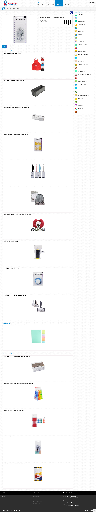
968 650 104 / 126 (68, 500)
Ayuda (3, 499)
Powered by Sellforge (89, 510)
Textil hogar (15, 8)
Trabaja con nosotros (37, 503)
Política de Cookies (36, 499)
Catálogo (8, 8)
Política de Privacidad (37, 496)
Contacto (4, 496)
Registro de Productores (37, 501)
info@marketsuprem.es (70, 502)
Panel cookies (17, 510)
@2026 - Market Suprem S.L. (8, 510)
